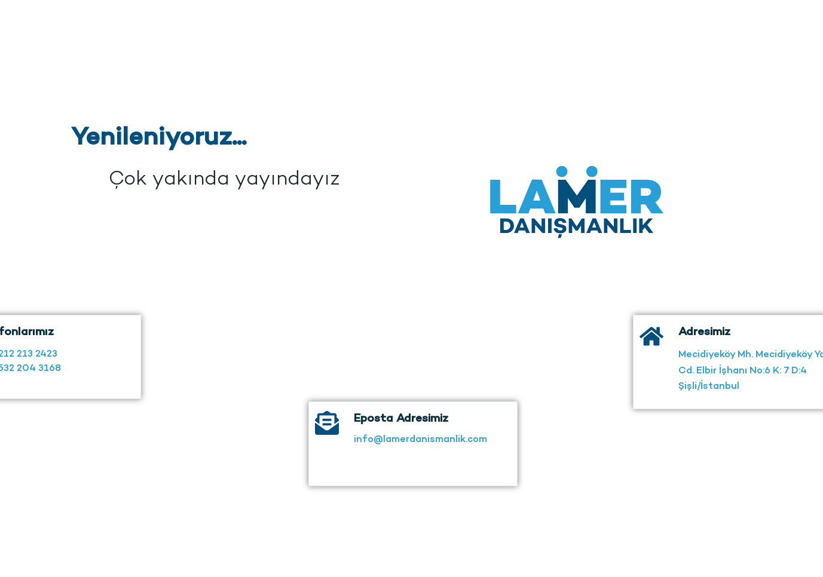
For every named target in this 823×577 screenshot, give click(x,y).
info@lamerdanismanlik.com (420, 444)
